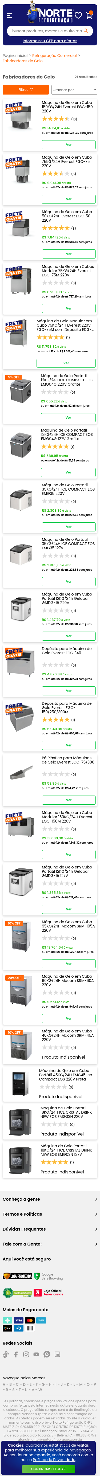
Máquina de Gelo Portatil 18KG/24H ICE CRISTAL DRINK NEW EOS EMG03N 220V (66, 1112)
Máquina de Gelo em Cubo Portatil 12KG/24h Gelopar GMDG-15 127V (67, 871)
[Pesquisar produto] (86, 31)
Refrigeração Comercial (54, 55)
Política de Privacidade (54, 1459)
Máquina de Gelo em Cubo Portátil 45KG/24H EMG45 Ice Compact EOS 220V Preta (65, 1074)
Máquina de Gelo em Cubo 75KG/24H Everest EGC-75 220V (67, 161)
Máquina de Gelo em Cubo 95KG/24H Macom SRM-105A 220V (68, 926)
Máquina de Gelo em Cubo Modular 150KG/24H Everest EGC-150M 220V (67, 817)
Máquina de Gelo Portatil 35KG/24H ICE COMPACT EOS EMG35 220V (68, 489)
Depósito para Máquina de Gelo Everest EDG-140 (67, 651)
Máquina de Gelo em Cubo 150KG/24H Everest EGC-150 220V (67, 106)
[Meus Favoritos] (78, 15)
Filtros (23, 89)
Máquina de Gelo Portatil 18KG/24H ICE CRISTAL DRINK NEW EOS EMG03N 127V (66, 1150)
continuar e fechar (48, 1469)
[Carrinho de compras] (89, 15)
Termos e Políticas (50, 1214)
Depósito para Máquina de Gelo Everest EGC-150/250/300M (67, 707)
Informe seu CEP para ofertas (50, 41)
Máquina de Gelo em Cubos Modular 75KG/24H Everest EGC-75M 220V (68, 270)
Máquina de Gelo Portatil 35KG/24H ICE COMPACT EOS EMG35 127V (68, 543)
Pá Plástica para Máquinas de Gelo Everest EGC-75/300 (68, 760)
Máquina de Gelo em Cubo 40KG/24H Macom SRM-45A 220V (68, 1035)
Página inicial (15, 55)
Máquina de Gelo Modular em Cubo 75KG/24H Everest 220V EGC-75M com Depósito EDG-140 (64, 325)
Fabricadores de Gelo (23, 61)
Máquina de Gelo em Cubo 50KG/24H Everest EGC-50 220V (67, 216)
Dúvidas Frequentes (50, 1229)
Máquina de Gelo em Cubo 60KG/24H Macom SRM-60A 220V (68, 980)
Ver (69, 144)
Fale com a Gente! (50, 1244)
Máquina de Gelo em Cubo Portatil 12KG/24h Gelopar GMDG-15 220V (67, 598)
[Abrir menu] (9, 15)
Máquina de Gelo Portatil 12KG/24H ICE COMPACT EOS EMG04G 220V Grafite (67, 380)
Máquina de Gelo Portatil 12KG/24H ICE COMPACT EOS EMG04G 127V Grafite (67, 434)
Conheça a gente (50, 1199)
